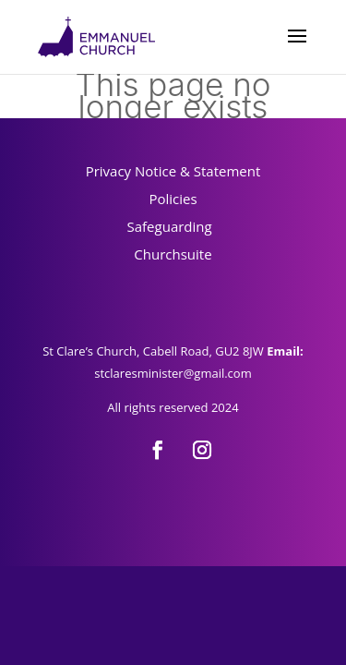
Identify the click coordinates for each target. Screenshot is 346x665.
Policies (173, 198)
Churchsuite (172, 254)
